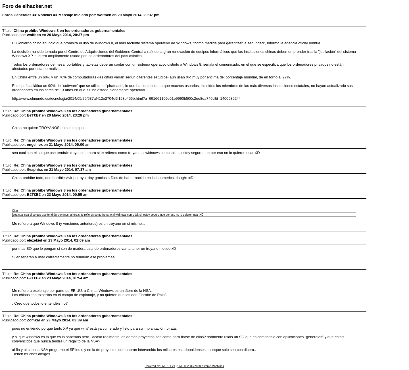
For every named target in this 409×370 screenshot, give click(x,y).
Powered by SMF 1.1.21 (160, 366)
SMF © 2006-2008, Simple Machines (201, 366)
